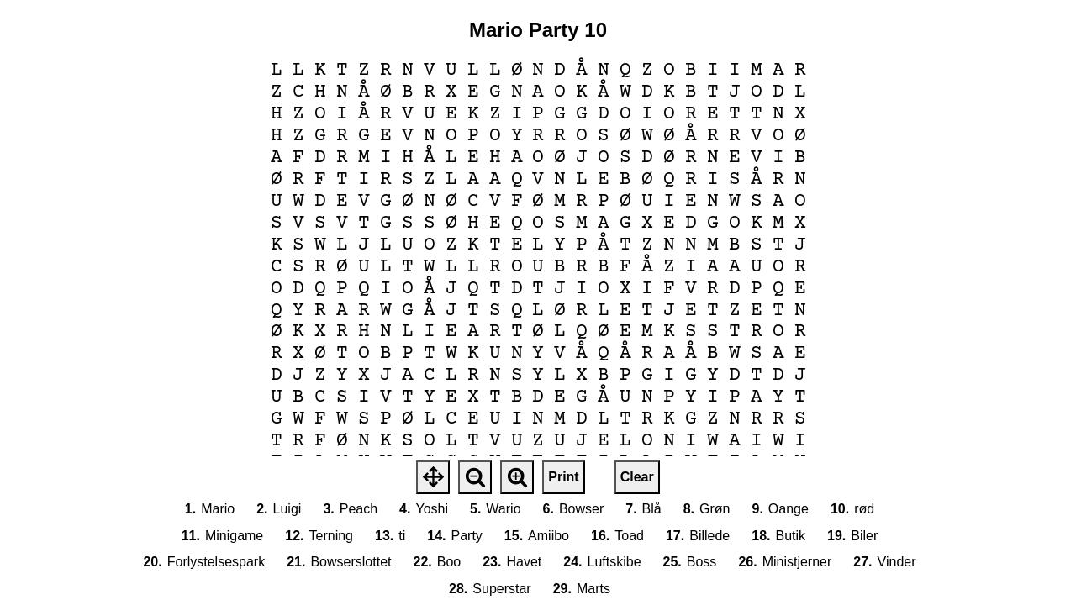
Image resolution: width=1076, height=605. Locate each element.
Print (563, 477)
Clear (637, 477)
